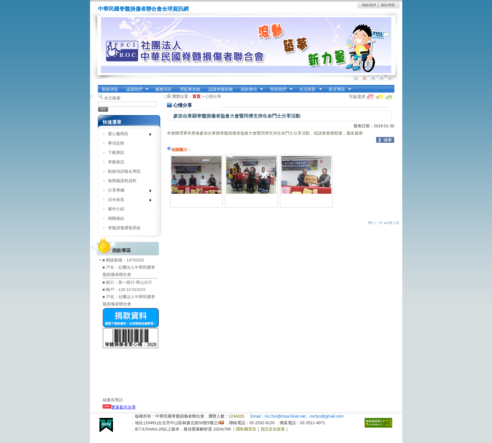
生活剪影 (309, 89)
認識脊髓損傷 (220, 89)
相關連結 (116, 218)
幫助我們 (279, 89)
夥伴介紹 (116, 209)
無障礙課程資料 (122, 180)
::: (92, 96)
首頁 (196, 96)
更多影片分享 (119, 407)
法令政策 (127, 200)
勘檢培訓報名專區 (124, 171)
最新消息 (110, 89)
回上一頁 (375, 222)
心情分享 (213, 96)
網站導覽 (388, 5)
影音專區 (338, 89)
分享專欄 (127, 191)
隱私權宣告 (246, 429)
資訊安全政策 (272, 429)
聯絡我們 (369, 5)
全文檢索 (112, 98)
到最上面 (391, 222)
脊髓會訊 (116, 162)
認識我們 (135, 89)
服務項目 (163, 89)
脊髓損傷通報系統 (124, 227)
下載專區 (116, 152)
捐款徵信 (250, 89)
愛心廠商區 (127, 135)
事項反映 (116, 143)
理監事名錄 (190, 89)
